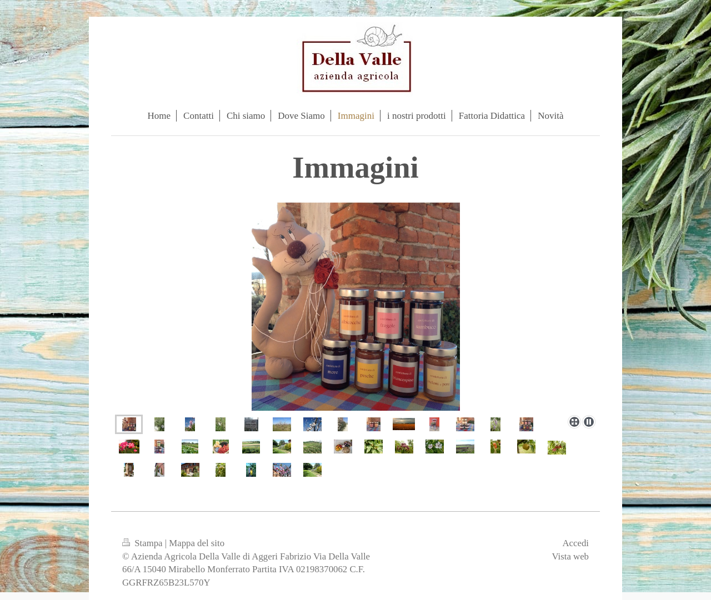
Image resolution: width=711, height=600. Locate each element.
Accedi (575, 543)
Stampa (143, 543)
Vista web (570, 556)
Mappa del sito (196, 543)
